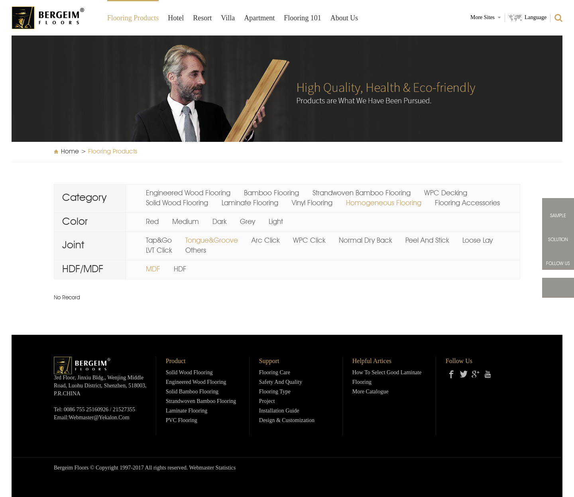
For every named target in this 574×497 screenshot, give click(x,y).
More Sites (482, 18)
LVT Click (159, 250)
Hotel (176, 18)
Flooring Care (274, 373)
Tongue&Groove (211, 240)
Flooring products (133, 18)
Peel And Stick (427, 240)
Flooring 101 (302, 18)
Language (535, 18)
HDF (180, 269)
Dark (219, 222)
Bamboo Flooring (271, 193)
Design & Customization (287, 421)
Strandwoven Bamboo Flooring (362, 193)
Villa (228, 18)
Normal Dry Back (365, 240)
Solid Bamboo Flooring (192, 392)
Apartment (259, 18)
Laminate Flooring (250, 203)
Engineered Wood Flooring (188, 193)
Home (70, 152)
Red (152, 222)
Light (276, 222)
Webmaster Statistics (212, 468)
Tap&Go (159, 240)
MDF (153, 269)
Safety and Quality (280, 382)
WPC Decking (445, 193)
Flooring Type (275, 392)
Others (195, 250)
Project (267, 402)
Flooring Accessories (467, 203)
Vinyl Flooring (312, 203)
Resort (202, 18)
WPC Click (309, 240)
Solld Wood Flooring (189, 373)
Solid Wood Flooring (177, 203)
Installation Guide (279, 411)
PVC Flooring (181, 421)
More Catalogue (370, 392)
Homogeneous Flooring (383, 203)
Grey (247, 222)
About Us (344, 18)
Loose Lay (477, 240)
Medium (185, 222)
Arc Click (265, 240)
